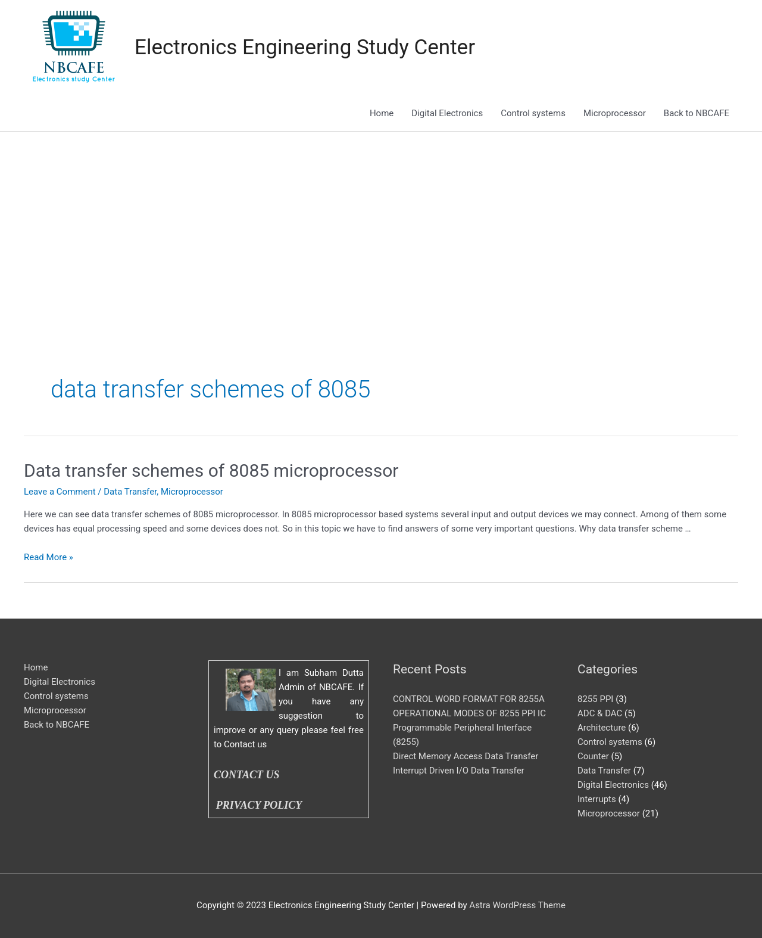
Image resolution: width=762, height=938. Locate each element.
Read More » (48, 557)
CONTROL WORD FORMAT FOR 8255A (469, 699)
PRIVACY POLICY (261, 805)
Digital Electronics (447, 113)
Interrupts (596, 799)
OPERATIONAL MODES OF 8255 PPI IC (469, 713)
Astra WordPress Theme (517, 905)
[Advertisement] (381, 221)
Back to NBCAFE (696, 113)
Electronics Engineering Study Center (305, 47)
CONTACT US (247, 775)
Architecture (601, 727)
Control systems (533, 113)
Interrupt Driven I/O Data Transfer (458, 770)
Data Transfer (130, 491)
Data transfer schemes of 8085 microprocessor (211, 470)
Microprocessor (614, 113)
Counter (593, 756)
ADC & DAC (599, 713)
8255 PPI (595, 699)
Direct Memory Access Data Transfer (465, 756)
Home (382, 113)
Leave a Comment (60, 491)
